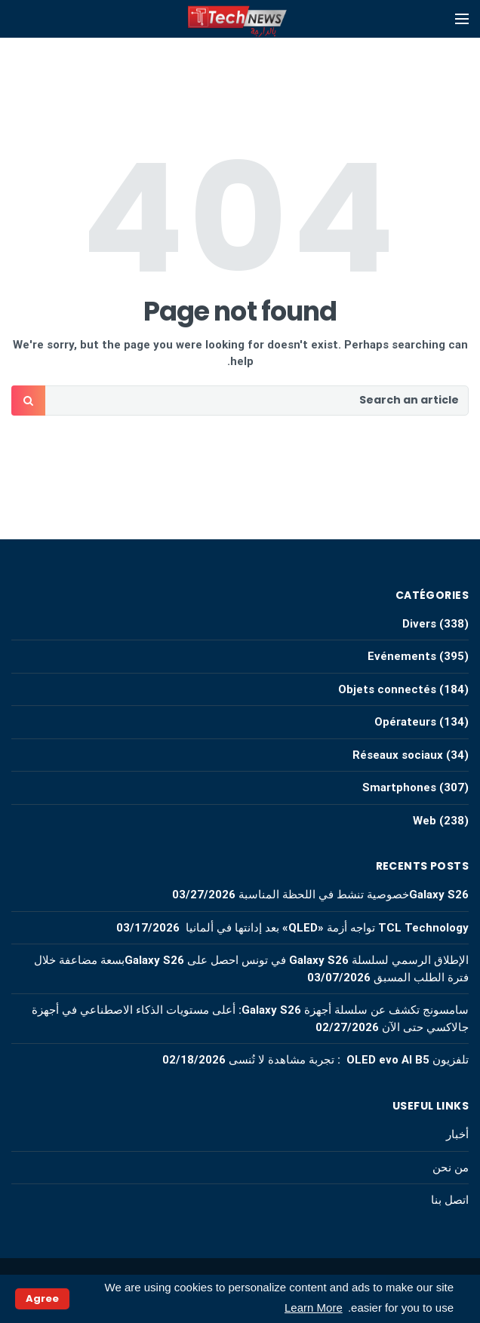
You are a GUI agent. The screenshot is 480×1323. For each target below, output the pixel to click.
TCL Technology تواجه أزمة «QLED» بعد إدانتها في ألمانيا (326, 928)
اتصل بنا (450, 1200)
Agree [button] (42, 1298)
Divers (419, 624)
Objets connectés (387, 689)
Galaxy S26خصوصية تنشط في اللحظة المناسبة (353, 894)
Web (424, 820)
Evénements (402, 656)
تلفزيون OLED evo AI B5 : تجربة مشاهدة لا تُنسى (349, 1060)
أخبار (457, 1134)
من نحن (450, 1167)
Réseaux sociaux (397, 755)
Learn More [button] (314, 1307)
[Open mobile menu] (462, 18)
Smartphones (399, 787)
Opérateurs (405, 722)
